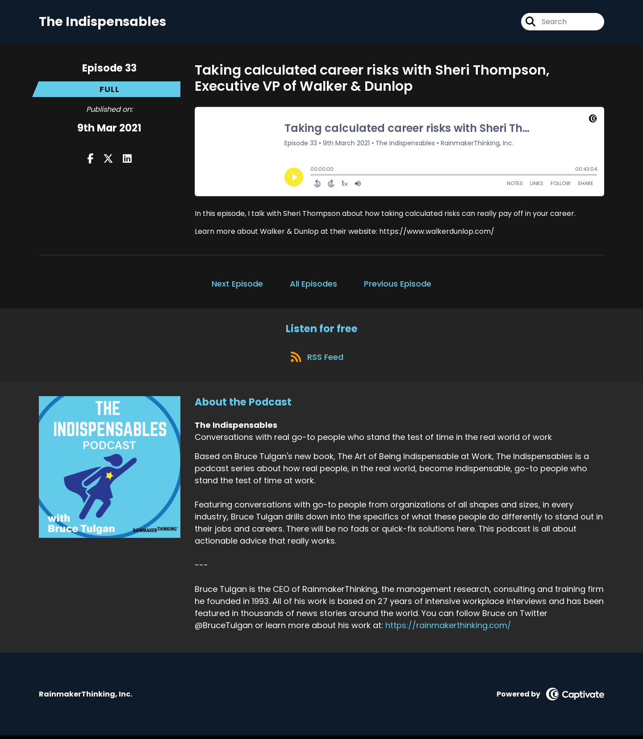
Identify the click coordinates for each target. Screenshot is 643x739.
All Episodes (313, 284)
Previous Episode (397, 284)
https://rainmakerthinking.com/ (448, 628)
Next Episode (237, 284)
